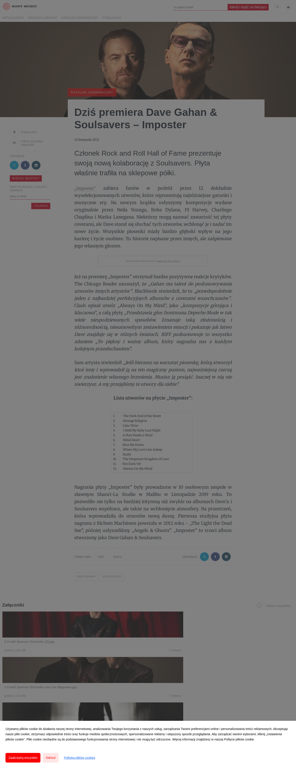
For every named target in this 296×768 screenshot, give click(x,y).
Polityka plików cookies (79, 757)
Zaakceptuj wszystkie (23, 757)
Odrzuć (51, 757)
